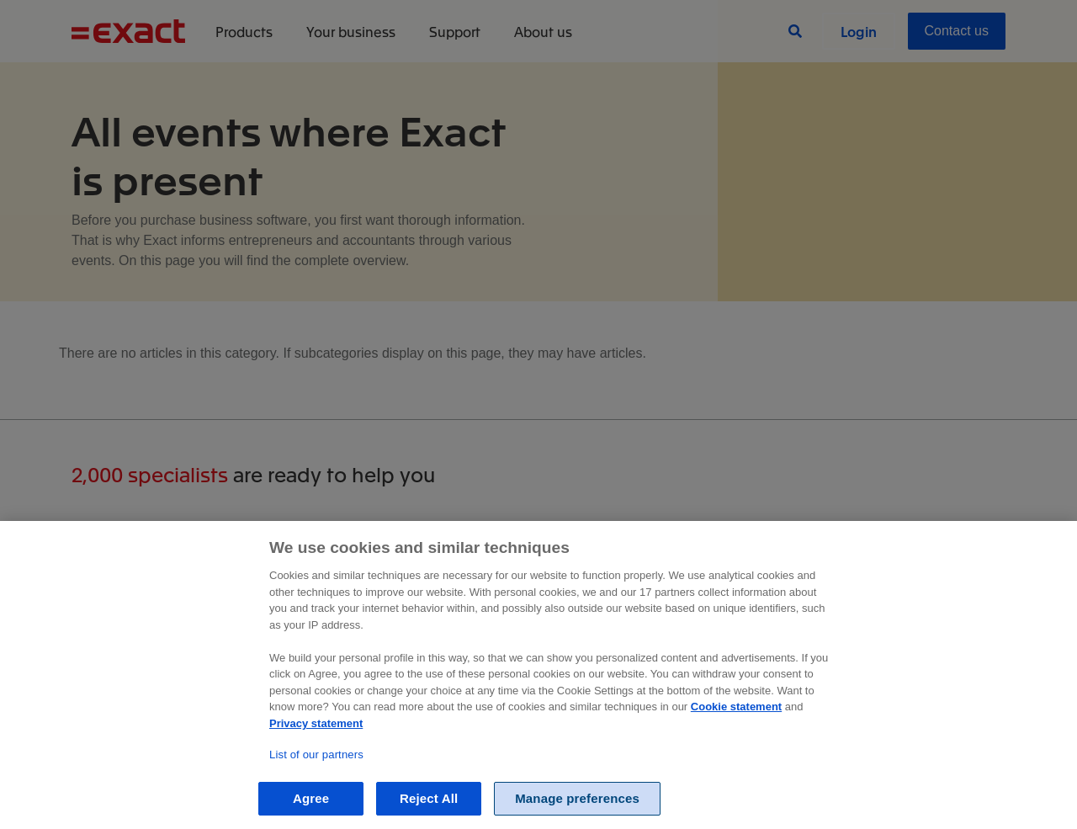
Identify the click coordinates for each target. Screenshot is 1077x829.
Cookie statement (736, 706)
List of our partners (316, 754)
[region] (538, 675)
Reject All (429, 798)
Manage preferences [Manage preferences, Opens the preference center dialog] (577, 798)
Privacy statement (316, 723)
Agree (311, 798)
